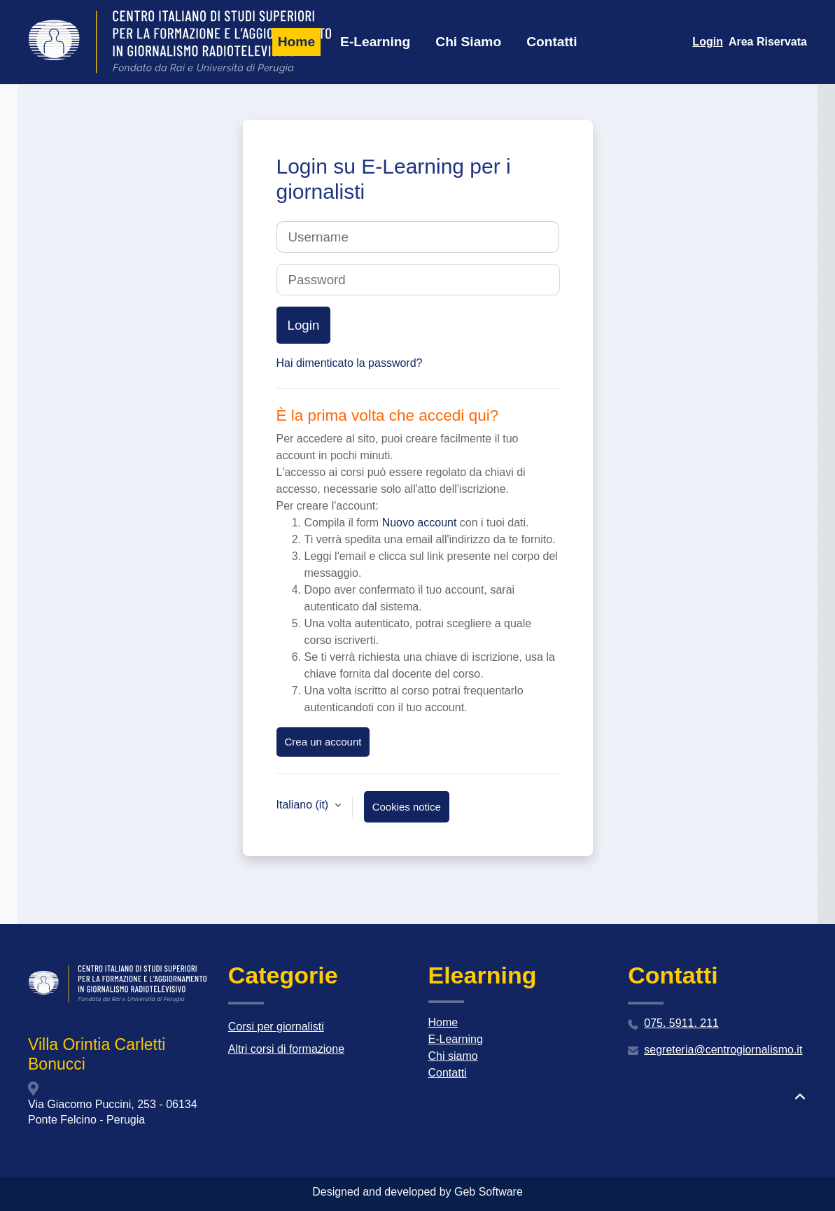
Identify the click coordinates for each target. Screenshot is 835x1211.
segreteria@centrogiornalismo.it (723, 1050)
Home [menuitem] (296, 41)
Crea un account (323, 742)
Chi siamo (453, 1056)
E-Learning (455, 1039)
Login (707, 42)
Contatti (447, 1073)
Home (443, 1022)
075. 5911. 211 (681, 1023)
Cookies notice (406, 807)
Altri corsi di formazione (286, 1049)
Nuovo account (419, 522)
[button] (800, 1097)
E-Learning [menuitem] (375, 41)
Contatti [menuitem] (551, 41)
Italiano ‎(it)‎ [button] (304, 805)
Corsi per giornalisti (276, 1026)
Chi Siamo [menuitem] (468, 41)
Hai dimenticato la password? (349, 363)
